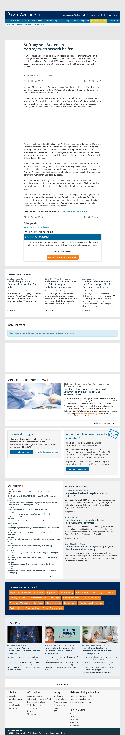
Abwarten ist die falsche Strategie (72, 211)
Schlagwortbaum (34, 696)
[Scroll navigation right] (117, 21)
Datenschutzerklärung (36, 702)
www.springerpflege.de (80, 699)
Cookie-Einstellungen (36, 705)
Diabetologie (97, 593)
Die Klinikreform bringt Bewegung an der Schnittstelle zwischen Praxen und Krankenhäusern (86, 392)
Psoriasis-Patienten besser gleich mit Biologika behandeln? (31, 491)
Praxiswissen (36, 21)
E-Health (110, 593)
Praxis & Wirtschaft (15, 705)
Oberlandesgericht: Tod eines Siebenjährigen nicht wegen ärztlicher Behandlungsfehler (30, 547)
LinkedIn (73, 717)
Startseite (11, 696)
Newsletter (58, 708)
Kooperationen (71, 21)
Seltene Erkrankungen (52, 608)
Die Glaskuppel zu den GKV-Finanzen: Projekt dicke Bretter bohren (24, 284)
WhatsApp (74, 723)
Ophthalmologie (53, 603)
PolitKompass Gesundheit (90, 603)
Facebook (74, 720)
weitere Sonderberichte (105, 423)
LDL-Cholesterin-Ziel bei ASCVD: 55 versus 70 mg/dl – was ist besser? (31, 497)
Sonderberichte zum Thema (26, 380)
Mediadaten (59, 696)
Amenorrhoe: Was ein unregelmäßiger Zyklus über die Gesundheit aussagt (29, 515)
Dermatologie (82, 593)
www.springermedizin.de (81, 696)
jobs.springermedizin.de (80, 702)
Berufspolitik (29, 227)
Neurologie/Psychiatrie (20, 603)
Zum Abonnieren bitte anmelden (62, 258)
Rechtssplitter (16, 608)
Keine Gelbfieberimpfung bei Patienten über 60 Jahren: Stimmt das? (60, 651)
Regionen (85, 21)
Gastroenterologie (38, 598)
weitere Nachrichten (52, 577)
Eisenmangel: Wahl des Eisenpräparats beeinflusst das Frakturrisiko (29, 522)
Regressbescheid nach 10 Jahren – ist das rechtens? (27, 510)
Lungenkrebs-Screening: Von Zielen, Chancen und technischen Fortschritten (32, 558)
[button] (113, 15)
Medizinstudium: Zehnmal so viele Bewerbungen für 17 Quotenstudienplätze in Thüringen (97, 286)
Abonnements (60, 705)
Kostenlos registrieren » (47, 452)
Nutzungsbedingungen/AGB (39, 699)
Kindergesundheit (71, 598)
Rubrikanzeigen (60, 702)
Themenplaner (60, 699)
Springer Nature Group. (57, 733)
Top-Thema (52, 593)
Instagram (74, 726)
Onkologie (38, 603)
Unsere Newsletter (22, 587)
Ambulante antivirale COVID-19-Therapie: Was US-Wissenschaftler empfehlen (33, 540)
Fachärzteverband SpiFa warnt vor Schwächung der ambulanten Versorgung (61, 284)
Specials (58, 21)
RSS (55, 711)
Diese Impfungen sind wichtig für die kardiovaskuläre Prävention (33, 528)
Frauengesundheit (18, 598)
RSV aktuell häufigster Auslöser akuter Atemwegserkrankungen (32, 553)
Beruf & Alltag (67, 593)
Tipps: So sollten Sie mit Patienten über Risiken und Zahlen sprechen (31, 534)
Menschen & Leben (91, 598)
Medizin (25, 21)
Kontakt (30, 711)
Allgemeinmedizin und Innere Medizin (26, 593)
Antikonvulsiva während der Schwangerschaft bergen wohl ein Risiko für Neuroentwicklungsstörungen (32, 504)
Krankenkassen (42, 227)
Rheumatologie (32, 608)
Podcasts (49, 21)
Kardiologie (55, 598)
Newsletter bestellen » (77, 469)
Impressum (32, 708)
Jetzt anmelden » (21, 452)
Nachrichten (14, 21)
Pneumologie (70, 603)
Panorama (12, 708)
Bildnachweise (33, 714)
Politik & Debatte (98, 21)
